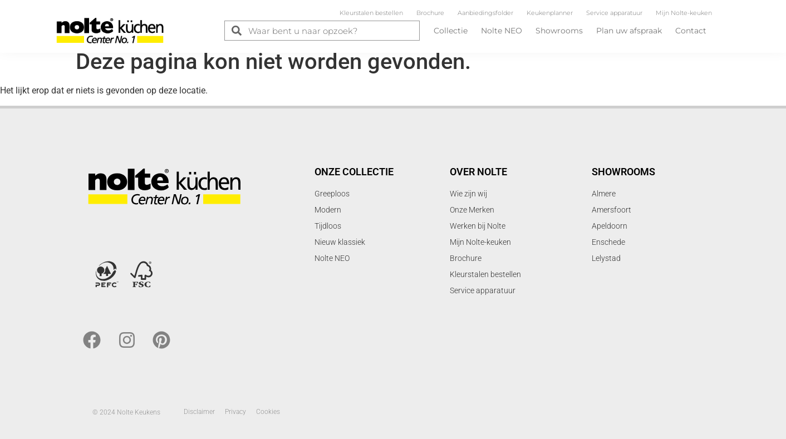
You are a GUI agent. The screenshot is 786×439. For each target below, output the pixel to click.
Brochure (430, 13)
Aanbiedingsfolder (485, 13)
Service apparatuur (614, 13)
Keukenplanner (550, 13)
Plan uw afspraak (629, 31)
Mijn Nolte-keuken (684, 13)
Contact (690, 31)
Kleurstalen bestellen (371, 13)
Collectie (451, 31)
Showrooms (559, 31)
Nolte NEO (501, 31)
